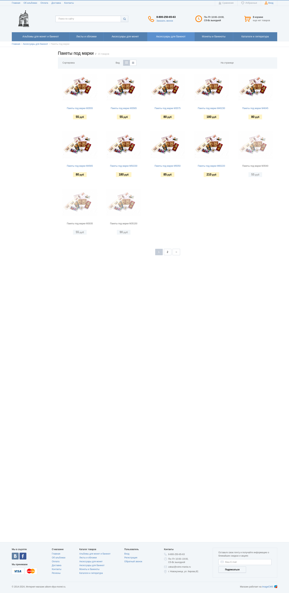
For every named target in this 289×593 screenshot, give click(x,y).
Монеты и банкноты (89, 569)
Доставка (56, 3)
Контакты (69, 3)
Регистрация (130, 558)
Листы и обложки (88, 557)
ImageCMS (269, 586)
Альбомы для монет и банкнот (94, 553)
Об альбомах (30, 3)
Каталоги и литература (91, 573)
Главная (16, 3)
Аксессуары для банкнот (92, 565)
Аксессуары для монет (90, 561)
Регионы (56, 573)
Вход (126, 554)
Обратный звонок (133, 561)
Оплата (44, 3)
